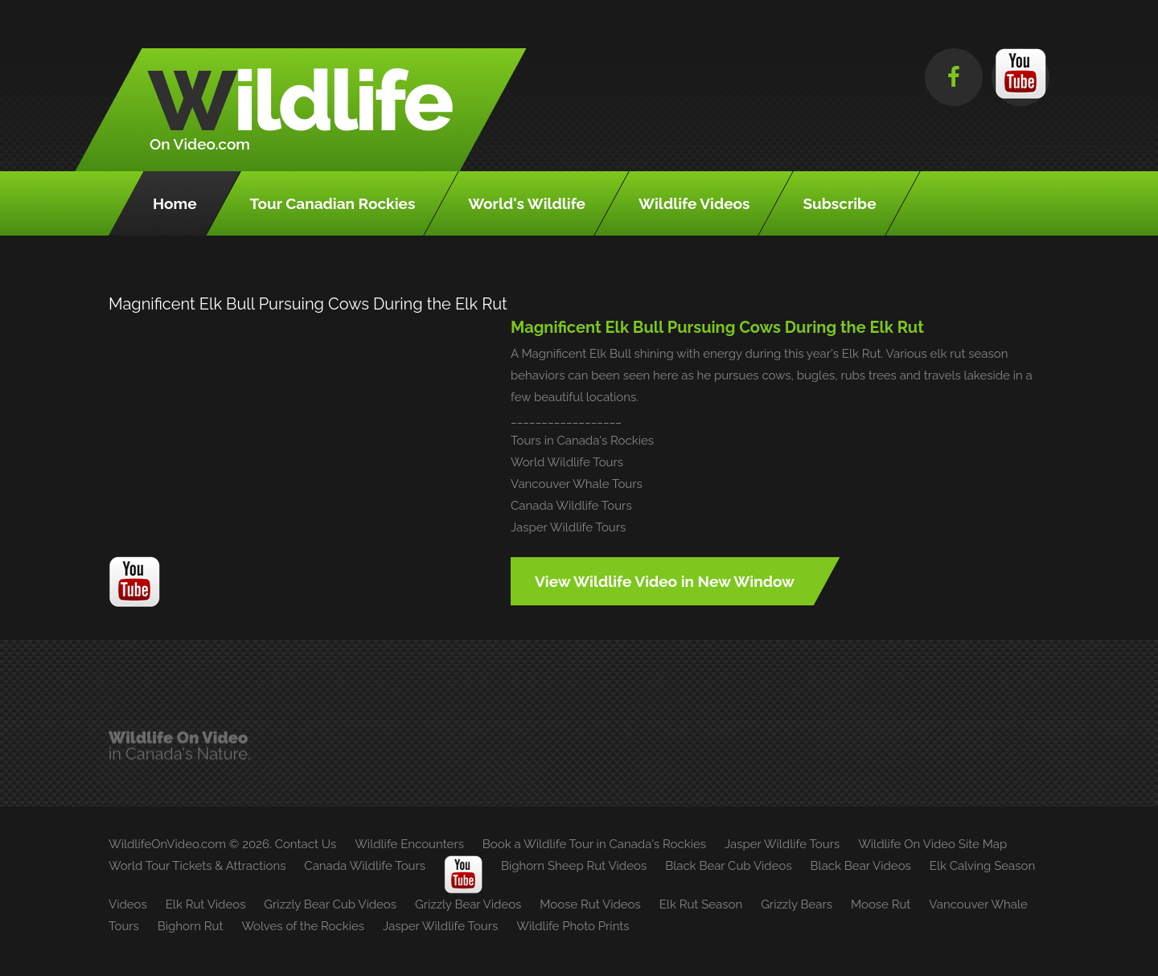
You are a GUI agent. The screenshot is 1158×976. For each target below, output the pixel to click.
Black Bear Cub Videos (728, 866)
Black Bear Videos (861, 866)
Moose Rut (880, 904)
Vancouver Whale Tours (577, 484)
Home (175, 203)
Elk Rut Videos (206, 904)
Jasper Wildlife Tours (568, 527)
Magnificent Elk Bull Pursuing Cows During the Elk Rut (717, 327)
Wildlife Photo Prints (572, 926)
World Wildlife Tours (567, 462)
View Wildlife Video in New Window (665, 581)
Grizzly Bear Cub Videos (330, 904)
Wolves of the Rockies (302, 926)
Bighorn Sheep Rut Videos (574, 866)
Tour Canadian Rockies (333, 203)
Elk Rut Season (700, 904)
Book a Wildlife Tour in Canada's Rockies (594, 844)
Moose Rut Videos (590, 904)
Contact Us (306, 844)
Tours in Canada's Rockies (582, 440)
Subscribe (839, 203)
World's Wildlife (526, 203)
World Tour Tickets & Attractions (197, 866)
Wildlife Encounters (409, 844)
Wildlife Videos (694, 203)
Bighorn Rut (191, 926)
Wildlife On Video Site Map (932, 844)
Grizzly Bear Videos (468, 904)
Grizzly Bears (796, 904)
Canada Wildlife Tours (571, 505)
